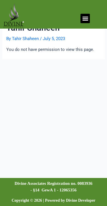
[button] (85, 18)
